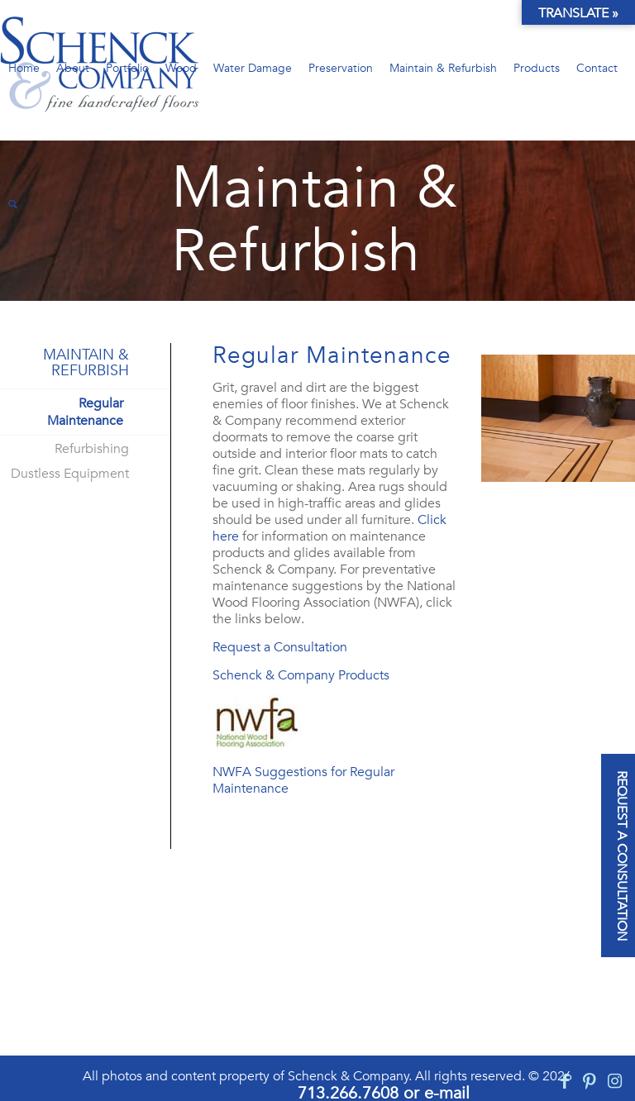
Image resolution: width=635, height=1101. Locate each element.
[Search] (13, 204)
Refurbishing (92, 449)
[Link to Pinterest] (589, 1081)
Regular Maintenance (85, 412)
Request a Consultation (279, 647)
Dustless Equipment (70, 473)
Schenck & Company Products (300, 675)
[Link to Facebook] (564, 1081)
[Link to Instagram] (614, 1081)
